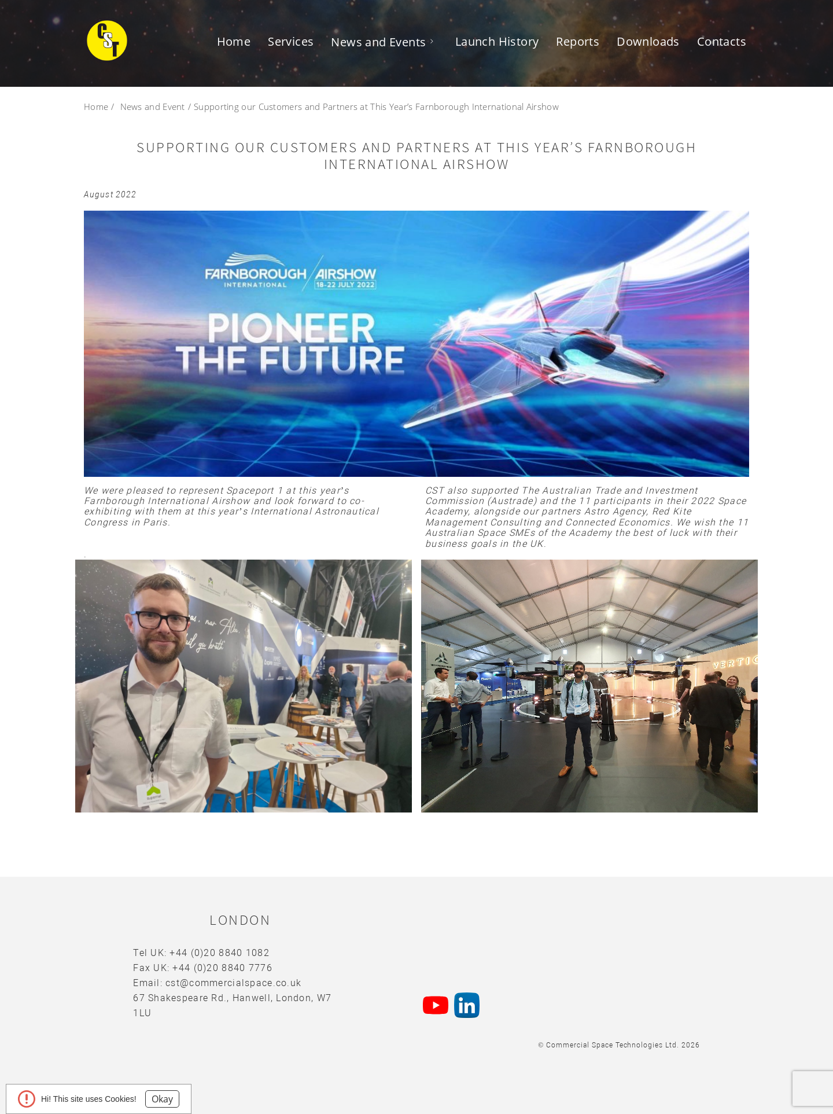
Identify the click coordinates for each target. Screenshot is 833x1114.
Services (291, 41)
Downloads (648, 41)
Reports (577, 41)
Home (234, 41)
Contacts (721, 41)
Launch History (497, 41)
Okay (162, 1099)
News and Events (378, 42)
